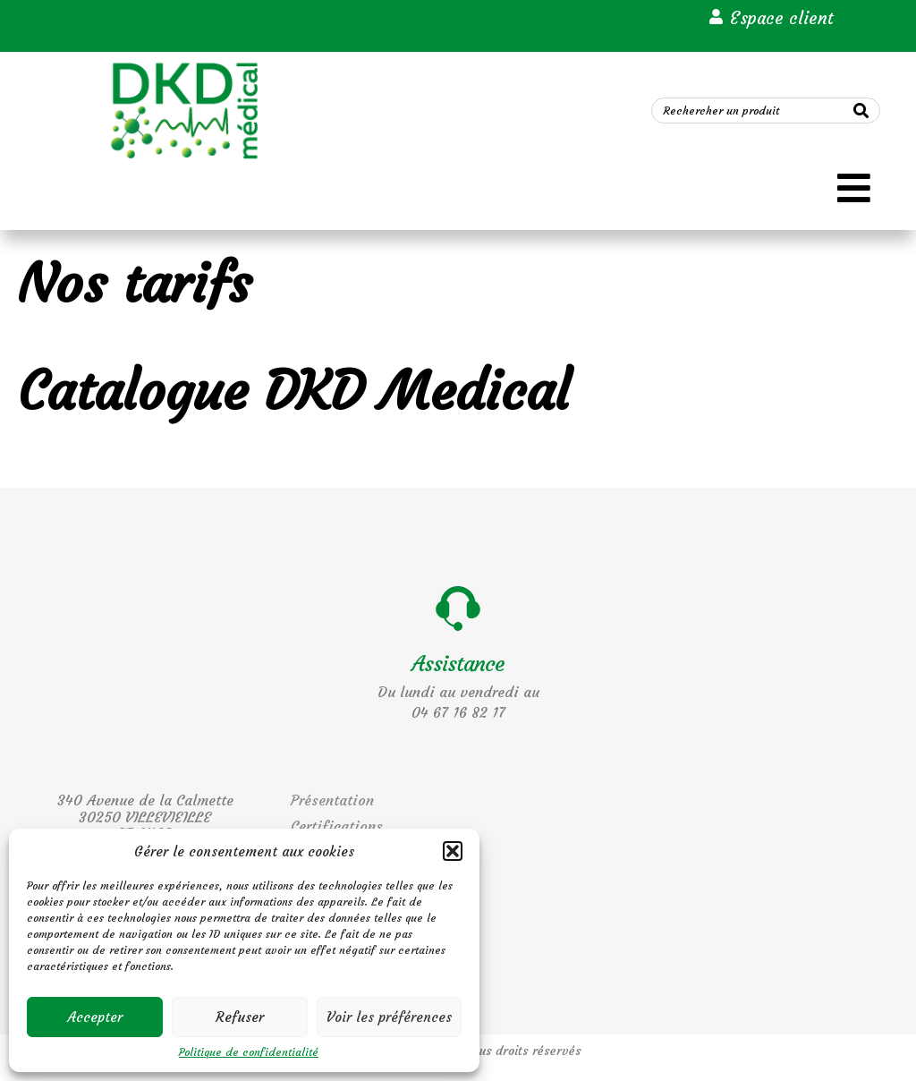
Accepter (95, 1017)
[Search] (861, 110)
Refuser (240, 1017)
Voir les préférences (389, 1017)
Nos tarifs (134, 283)
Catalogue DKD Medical (294, 390)
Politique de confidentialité (248, 1052)
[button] (453, 851)
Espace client (781, 18)
